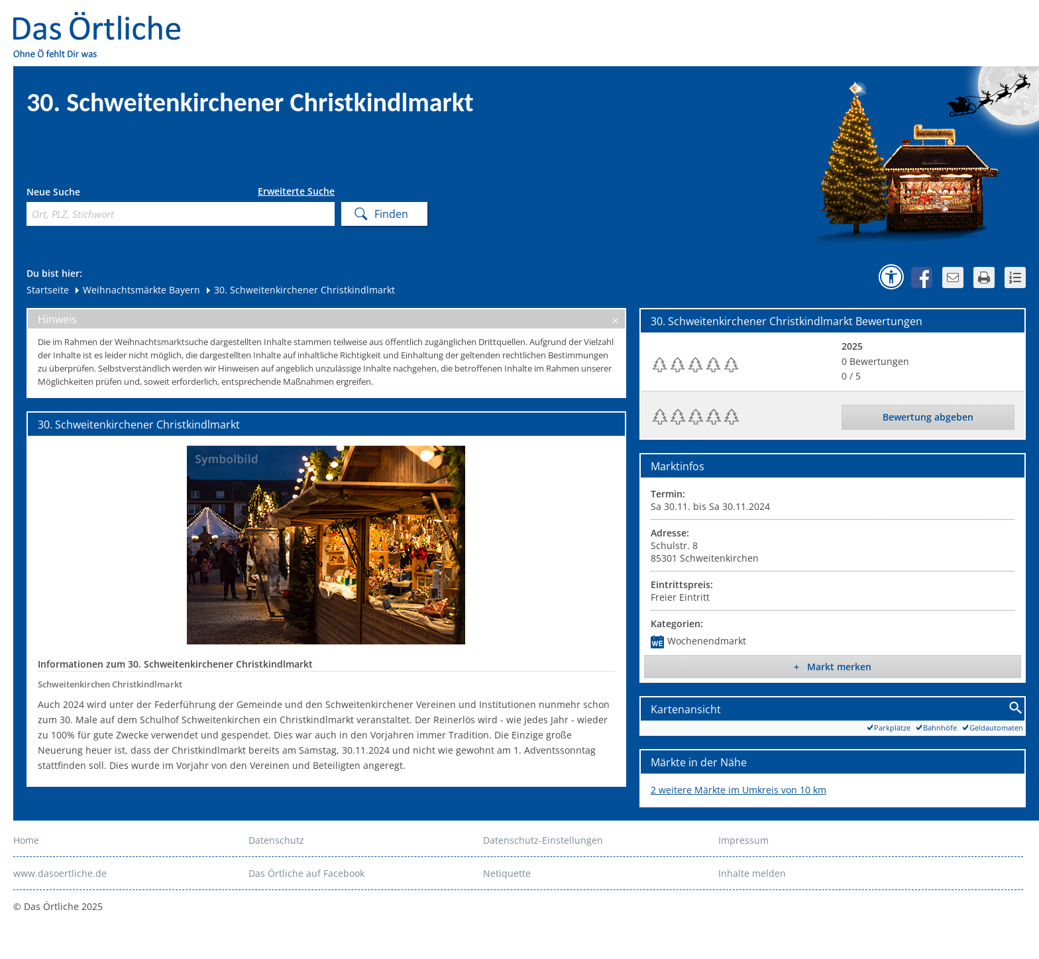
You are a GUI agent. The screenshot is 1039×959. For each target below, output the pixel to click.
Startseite (48, 289)
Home (26, 840)
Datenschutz (276, 840)
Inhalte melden (752, 873)
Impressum (743, 840)
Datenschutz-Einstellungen (543, 840)
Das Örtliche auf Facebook (306, 873)
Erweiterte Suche (296, 191)
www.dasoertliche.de (60, 873)
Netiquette (507, 873)
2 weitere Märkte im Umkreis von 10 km (738, 789)
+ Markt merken (832, 666)
